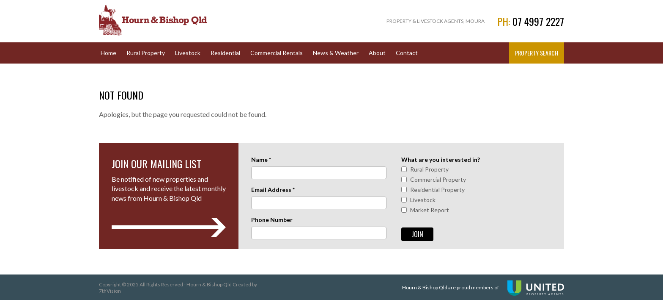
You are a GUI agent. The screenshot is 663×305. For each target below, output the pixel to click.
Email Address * (273, 189)
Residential (225, 52)
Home (108, 52)
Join (417, 234)
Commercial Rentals (276, 52)
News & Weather (336, 52)
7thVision (110, 291)
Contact (407, 52)
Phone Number (272, 219)
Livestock (187, 52)
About (377, 52)
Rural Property (145, 52)
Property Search (536, 52)
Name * (261, 159)
